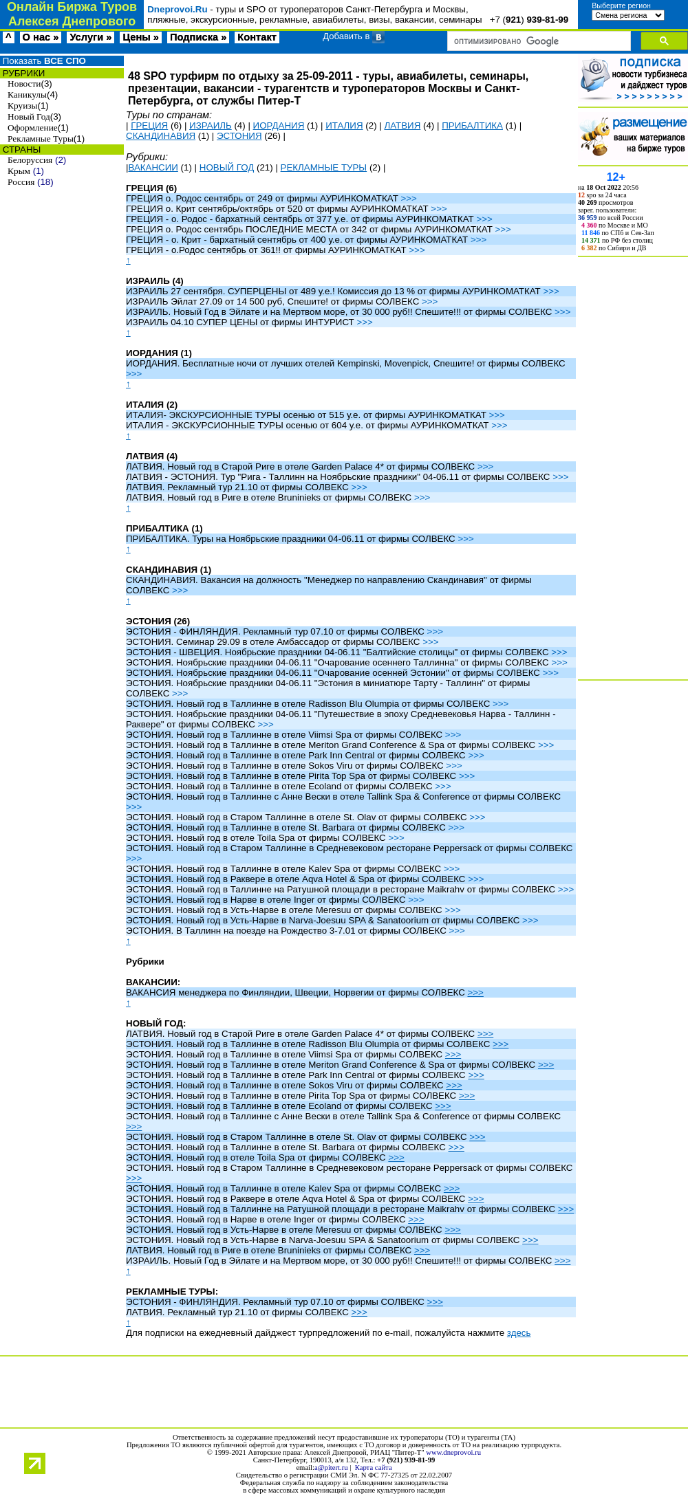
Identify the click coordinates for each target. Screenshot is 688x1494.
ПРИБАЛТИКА (472, 125)
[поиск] (537, 41)
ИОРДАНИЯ (279, 125)
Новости (24, 83)
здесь (519, 1333)
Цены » (140, 37)
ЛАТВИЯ (402, 125)
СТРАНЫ (20, 149)
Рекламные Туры (41, 138)
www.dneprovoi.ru (453, 1452)
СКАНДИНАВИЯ (160, 136)
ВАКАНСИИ (153, 167)
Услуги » (90, 37)
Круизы (22, 105)
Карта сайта (373, 1467)
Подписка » (198, 37)
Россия (21, 182)
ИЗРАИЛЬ (210, 125)
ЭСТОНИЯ (239, 136)
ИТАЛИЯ (344, 125)
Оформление (33, 127)
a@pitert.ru (331, 1467)
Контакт (257, 37)
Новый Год (29, 116)
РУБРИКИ (22, 73)
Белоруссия (30, 160)
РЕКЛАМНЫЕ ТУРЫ (324, 167)
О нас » (41, 37)
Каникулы (27, 94)
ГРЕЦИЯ (149, 125)
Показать (43, 61)
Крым (19, 171)
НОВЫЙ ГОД (227, 167)
